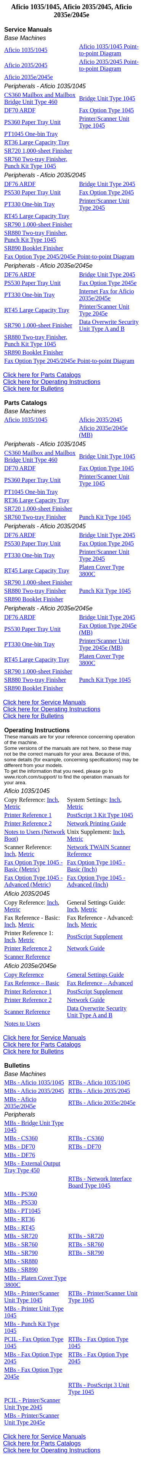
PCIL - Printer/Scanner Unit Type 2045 (32, 1403)
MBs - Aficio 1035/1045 (34, 1082)
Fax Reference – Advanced (100, 983)
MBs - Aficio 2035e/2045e (20, 1102)
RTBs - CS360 (86, 1138)
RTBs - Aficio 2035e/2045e (101, 1102)
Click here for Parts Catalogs (42, 375)
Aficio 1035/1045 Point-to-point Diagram (108, 50)
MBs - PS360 (20, 1194)
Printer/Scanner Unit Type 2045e (104, 310)
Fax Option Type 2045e (108, 283)
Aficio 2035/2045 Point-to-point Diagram (108, 65)
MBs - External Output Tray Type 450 (32, 1167)
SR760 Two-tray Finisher (35, 517)
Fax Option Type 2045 (106, 192)
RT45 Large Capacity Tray (36, 216)
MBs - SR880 (21, 1261)
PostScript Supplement (94, 936)
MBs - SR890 (21, 1269)
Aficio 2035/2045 (25, 65)
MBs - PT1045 (22, 1210)
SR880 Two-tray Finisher (35, 591)
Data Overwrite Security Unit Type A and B (108, 325)
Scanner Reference (27, 956)
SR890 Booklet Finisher (33, 248)
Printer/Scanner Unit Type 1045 (104, 122)
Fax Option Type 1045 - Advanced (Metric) (33, 881)
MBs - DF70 (19, 1146)
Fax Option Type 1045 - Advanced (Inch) (96, 881)
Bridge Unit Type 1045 (107, 98)
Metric (12, 806)
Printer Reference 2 (27, 823)
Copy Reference (24, 974)
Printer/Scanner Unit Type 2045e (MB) (104, 644)
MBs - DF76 (19, 1155)
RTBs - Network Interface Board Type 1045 (100, 1182)
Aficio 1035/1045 (25, 50)
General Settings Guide (95, 974)
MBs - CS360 (21, 1138)
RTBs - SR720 (86, 1236)
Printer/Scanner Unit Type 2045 (104, 204)
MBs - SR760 (21, 1244)
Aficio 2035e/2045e (28, 77)
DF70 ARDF (19, 110)
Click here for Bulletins (33, 388)
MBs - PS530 (20, 1202)
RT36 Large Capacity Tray (36, 142)
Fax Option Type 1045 (106, 110)
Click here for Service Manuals (44, 702)
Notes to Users (22, 1023)
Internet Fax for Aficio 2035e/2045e (106, 294)
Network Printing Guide (96, 823)
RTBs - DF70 (84, 1146)
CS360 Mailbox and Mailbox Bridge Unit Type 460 (40, 98)
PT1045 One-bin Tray (31, 134)
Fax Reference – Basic (31, 983)
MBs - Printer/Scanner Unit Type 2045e (31, 1419)
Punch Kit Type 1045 (105, 517)
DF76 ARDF (19, 184)
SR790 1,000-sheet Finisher (38, 224)
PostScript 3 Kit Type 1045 (100, 815)
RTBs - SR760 (86, 1244)
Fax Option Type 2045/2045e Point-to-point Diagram (69, 256)
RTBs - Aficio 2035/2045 (99, 1091)
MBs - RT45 (19, 1227)
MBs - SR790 (21, 1253)
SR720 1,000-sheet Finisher (38, 150)
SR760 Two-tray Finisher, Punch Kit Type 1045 (35, 162)
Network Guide (85, 948)
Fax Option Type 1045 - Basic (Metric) (33, 865)
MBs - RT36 (19, 1219)
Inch (52, 799)
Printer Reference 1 (27, 815)
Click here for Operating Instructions (51, 382)
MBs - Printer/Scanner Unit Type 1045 (31, 1296)
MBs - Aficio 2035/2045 (34, 1091)
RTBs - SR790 (86, 1253)
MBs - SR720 (21, 1236)
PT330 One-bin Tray (29, 204)
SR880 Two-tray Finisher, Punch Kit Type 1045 (35, 236)
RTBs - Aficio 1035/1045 (99, 1082)
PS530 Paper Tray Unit (32, 192)
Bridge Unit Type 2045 (107, 184)
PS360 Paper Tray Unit (32, 122)
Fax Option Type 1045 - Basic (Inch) (96, 865)
